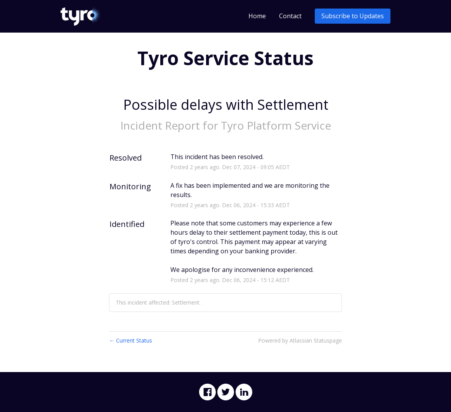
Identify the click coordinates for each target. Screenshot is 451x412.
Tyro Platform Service (276, 125)
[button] (352, 16)
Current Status (130, 340)
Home (257, 16)
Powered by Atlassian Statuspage (300, 340)
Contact (290, 16)
